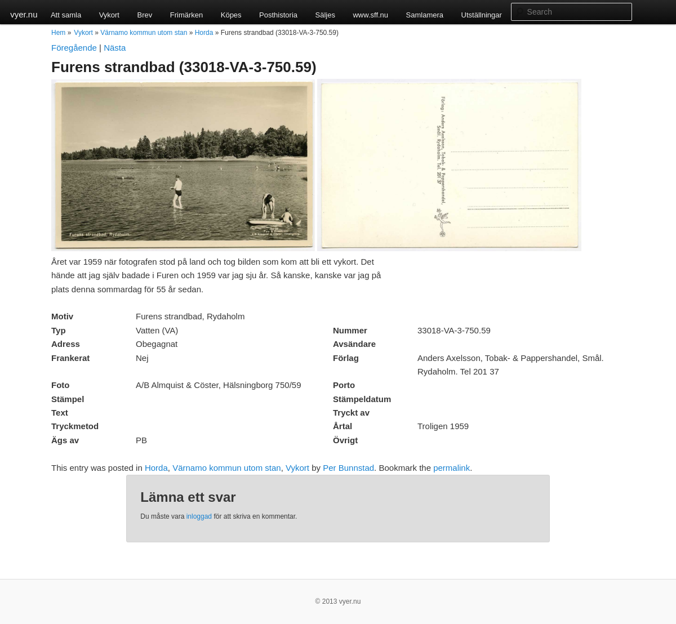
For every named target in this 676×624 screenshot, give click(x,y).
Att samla (66, 15)
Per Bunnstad (348, 468)
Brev (144, 15)
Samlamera (424, 15)
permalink (451, 468)
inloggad (199, 516)
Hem (58, 33)
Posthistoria (278, 15)
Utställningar (481, 15)
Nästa (115, 47)
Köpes (231, 15)
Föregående (74, 47)
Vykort (109, 15)
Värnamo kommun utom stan (143, 33)
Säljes (325, 15)
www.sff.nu (370, 15)
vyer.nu (23, 14)
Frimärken (186, 15)
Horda (204, 33)
